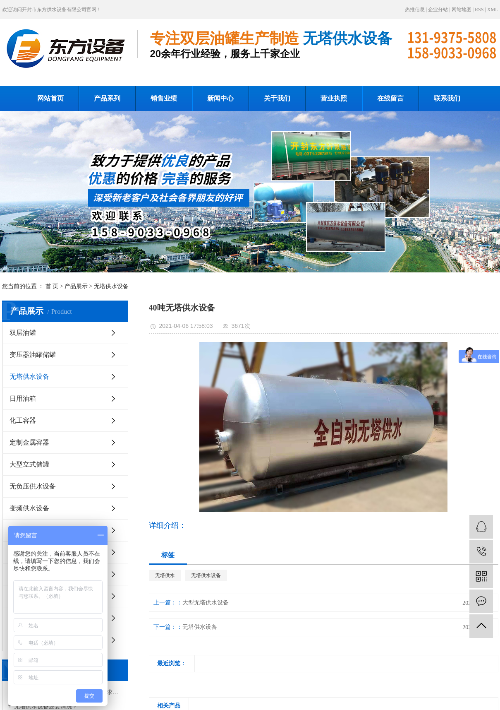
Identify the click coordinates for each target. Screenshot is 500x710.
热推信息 (415, 9)
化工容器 (23, 420)
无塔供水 (165, 575)
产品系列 (107, 98)
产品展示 (76, 286)
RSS (479, 9)
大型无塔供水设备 (205, 602)
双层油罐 (23, 332)
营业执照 (334, 98)
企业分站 (438, 9)
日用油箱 (23, 398)
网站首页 (50, 98)
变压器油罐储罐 (33, 354)
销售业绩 (164, 98)
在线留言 (390, 98)
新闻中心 (220, 98)
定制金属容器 (29, 442)
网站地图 (461, 9)
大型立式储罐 (29, 464)
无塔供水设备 (111, 286)
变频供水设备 (29, 508)
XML (492, 9)
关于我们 (277, 98)
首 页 (52, 286)
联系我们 (447, 98)
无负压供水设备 (33, 486)
